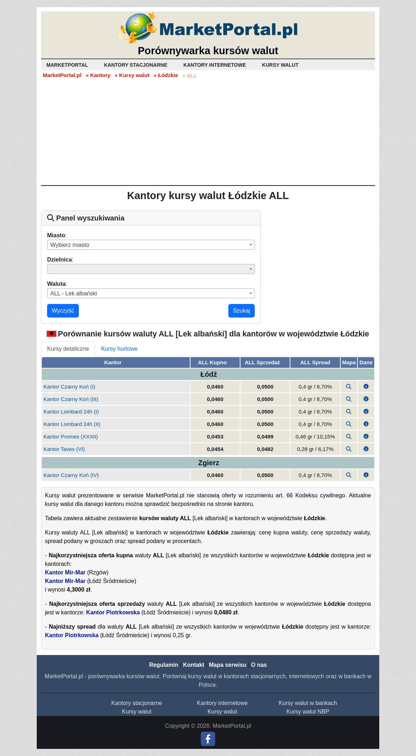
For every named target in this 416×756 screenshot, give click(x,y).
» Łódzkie (166, 75)
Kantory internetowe (222, 703)
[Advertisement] (208, 132)
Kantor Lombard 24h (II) (72, 424)
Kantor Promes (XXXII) (71, 436)
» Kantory (98, 75)
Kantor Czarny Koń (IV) (71, 475)
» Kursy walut (132, 75)
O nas (259, 665)
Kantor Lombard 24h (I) (71, 412)
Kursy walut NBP (307, 712)
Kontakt (193, 665)
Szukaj (241, 311)
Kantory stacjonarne (136, 703)
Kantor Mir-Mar (65, 572)
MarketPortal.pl (62, 75)
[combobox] (151, 245)
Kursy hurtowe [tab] (119, 349)
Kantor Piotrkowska (113, 612)
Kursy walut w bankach (308, 703)
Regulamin (163, 665)
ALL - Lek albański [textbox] (73, 293)
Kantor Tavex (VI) (64, 449)
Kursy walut (137, 712)
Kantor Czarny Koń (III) (71, 399)
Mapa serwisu (228, 665)
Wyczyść (63, 311)
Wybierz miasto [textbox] (69, 245)
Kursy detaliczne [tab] (68, 349)
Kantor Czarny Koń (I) (69, 387)
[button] (366, 386)
